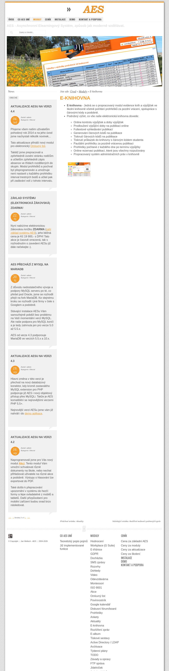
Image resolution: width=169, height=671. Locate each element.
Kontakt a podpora (90, 19)
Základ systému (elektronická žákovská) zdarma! (30, 203)
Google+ (10, 536)
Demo (72, 19)
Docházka (96, 558)
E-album (95, 633)
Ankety (94, 617)
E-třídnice (96, 549)
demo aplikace (33, 413)
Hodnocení (97, 541)
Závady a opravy (100, 659)
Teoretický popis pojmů (74, 541)
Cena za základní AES (134, 541)
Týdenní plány (99, 650)
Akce (93, 591)
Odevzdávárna (99, 579)
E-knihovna (97, 625)
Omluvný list (37, 146)
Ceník (48, 19)
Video (93, 574)
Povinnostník (98, 600)
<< (10, 518)
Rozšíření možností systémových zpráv (145, 521)
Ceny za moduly (130, 545)
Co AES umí (24, 19)
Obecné (13, 98)
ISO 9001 (96, 587)
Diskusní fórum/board (103, 608)
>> (28, 518)
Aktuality (79, 521)
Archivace (96, 646)
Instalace (60, 19)
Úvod (11, 19)
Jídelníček (96, 667)
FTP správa (97, 663)
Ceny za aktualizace (133, 549)
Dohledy (95, 570)
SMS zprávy (97, 562)
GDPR (94, 553)
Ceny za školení (130, 553)
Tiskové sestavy (100, 638)
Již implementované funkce (72, 547)
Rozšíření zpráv (99, 629)
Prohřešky (96, 612)
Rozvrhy (95, 566)
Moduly (37, 19)
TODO (94, 654)
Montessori (97, 583)
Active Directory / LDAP (104, 642)
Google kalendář (100, 604)
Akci (22, 463)
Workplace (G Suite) (102, 545)
